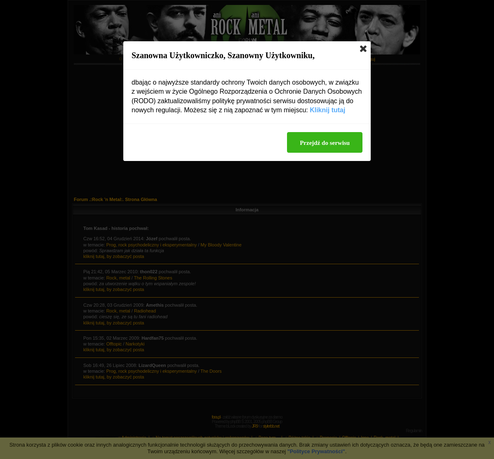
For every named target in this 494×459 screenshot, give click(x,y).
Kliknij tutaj (327, 110)
